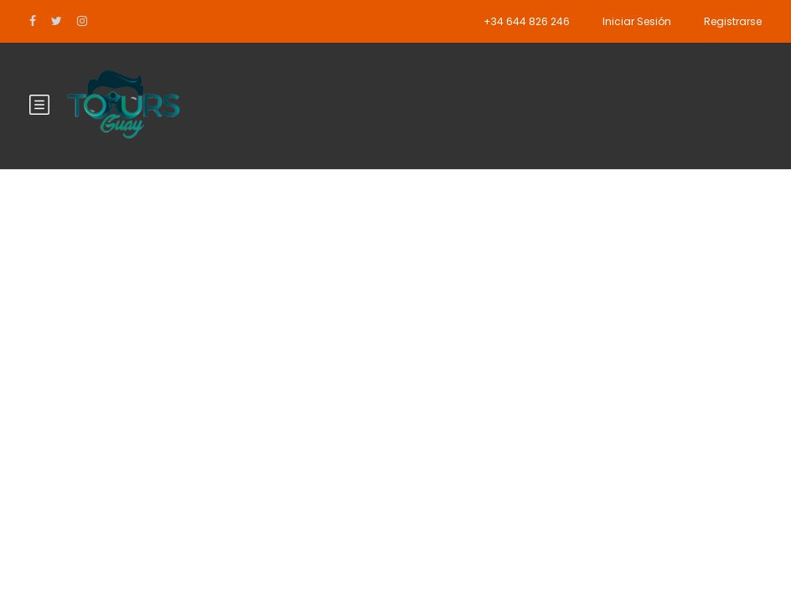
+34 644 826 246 (526, 21)
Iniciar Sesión (636, 21)
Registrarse (733, 21)
